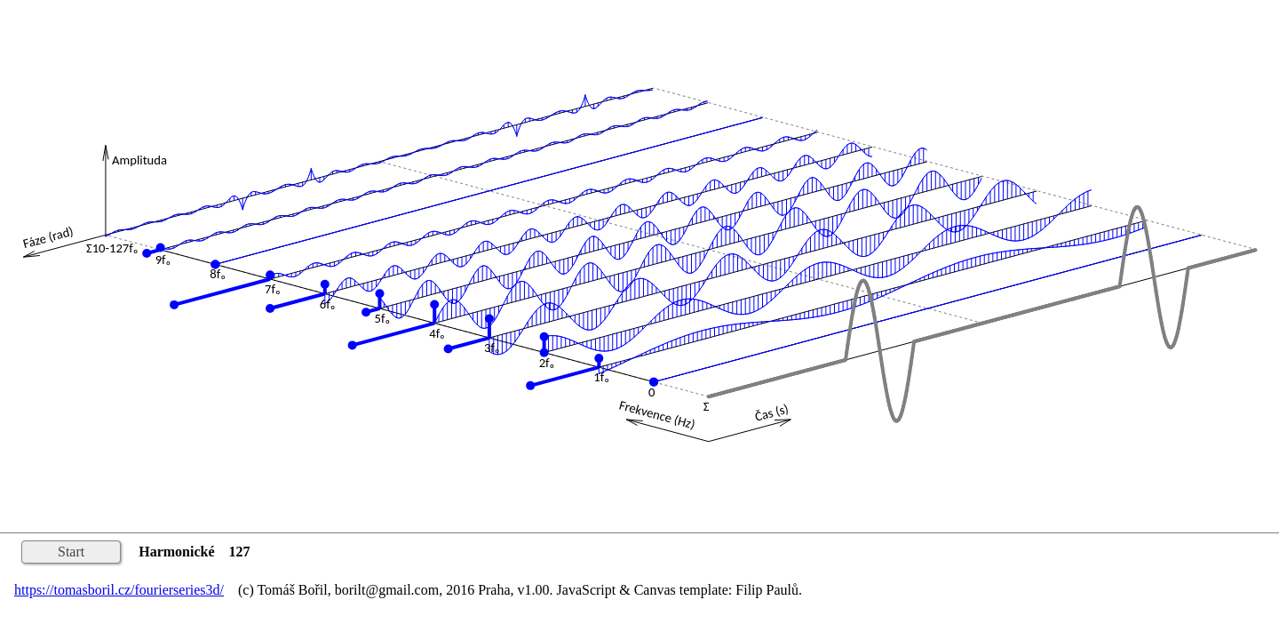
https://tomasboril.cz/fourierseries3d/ (119, 589)
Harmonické (176, 551)
